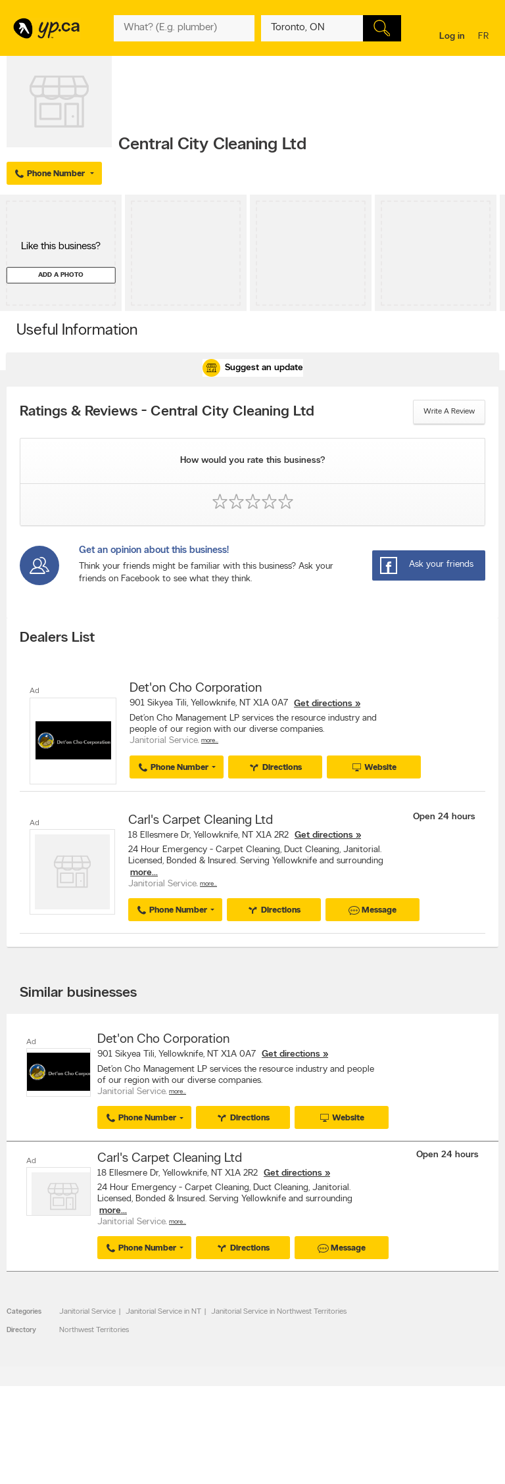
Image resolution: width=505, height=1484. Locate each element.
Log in (452, 36)
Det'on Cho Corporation (196, 688)
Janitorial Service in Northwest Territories (279, 1312)
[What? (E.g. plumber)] (184, 28)
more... (144, 873)
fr (485, 37)
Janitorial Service (87, 1312)
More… (209, 740)
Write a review (449, 412)
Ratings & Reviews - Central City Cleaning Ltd (167, 412)
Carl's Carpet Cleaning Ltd (200, 820)
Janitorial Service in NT (163, 1312)
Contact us (477, 1466)
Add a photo (61, 275)
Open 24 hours (444, 817)
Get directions (323, 704)
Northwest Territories (94, 1330)
